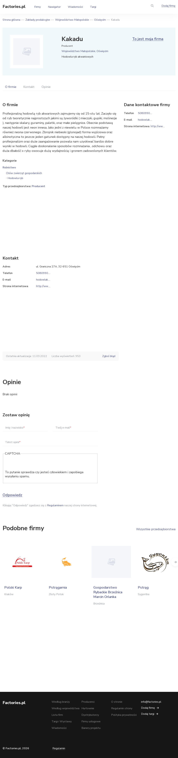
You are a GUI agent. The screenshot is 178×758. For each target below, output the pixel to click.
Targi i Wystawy (62, 721)
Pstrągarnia (58, 587)
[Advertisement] (61, 216)
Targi (93, 7)
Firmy (37, 7)
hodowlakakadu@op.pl (50, 280)
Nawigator (54, 7)
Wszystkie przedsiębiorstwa (155, 529)
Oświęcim (100, 20)
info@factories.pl (151, 702)
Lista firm (57, 715)
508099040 (44, 273)
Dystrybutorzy (90, 715)
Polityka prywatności (124, 715)
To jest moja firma (147, 39)
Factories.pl (14, 6)
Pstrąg (143, 587)
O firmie (10, 87)
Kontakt (29, 87)
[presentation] (31, 463)
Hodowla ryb (15, 178)
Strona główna (11, 20)
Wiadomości (75, 7)
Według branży (61, 702)
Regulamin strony (121, 708)
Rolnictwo (9, 167)
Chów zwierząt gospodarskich (24, 173)
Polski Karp (13, 587)
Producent (38, 186)
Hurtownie (87, 708)
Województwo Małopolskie (72, 20)
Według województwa (65, 708)
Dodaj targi (147, 714)
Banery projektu (91, 728)
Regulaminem (55, 505)
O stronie (116, 702)
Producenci (87, 702)
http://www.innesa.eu (49, 286)
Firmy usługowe (91, 721)
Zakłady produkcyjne (37, 20)
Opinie (46, 87)
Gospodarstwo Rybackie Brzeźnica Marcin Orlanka (107, 592)
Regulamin (58, 748)
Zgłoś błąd (108, 356)
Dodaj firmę (168, 6)
